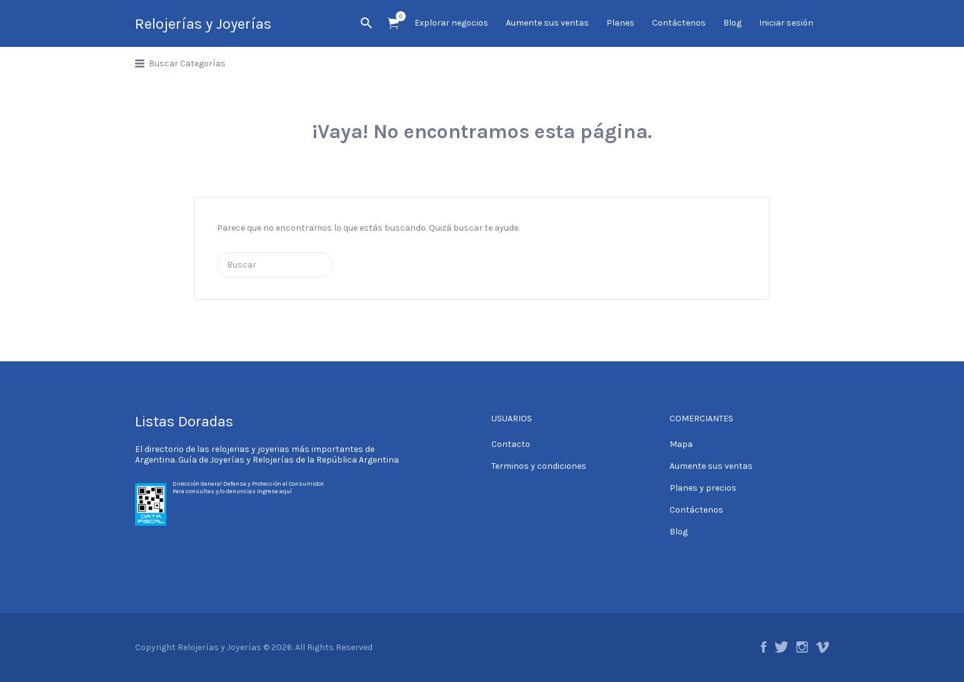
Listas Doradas (184, 421)
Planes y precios (703, 488)
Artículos (397, 16)
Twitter (781, 646)
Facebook (763, 646)
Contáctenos (679, 23)
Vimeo (822, 646)
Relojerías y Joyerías (203, 24)
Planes (620, 23)
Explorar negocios (451, 23)
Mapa (681, 444)
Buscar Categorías (187, 63)
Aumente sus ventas (547, 23)
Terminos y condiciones (538, 466)
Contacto (510, 444)
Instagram (802, 646)
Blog (732, 23)
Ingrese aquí (274, 491)
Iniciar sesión (786, 23)
